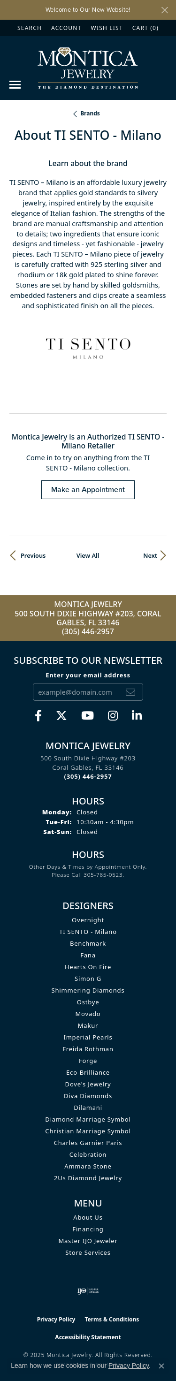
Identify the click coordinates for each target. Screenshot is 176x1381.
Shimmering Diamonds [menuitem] (88, 990)
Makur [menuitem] (88, 1025)
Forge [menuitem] (88, 1060)
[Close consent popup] (161, 1366)
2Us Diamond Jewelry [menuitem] (88, 1178)
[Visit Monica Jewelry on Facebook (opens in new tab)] (38, 715)
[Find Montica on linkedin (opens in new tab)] (136, 715)
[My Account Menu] (66, 28)
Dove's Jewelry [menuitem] (88, 1084)
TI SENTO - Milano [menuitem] (88, 931)
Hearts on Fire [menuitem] (88, 967)
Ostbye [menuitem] (88, 1002)
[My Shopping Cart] (145, 28)
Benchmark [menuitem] (88, 943)
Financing (87, 1229)
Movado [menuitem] (88, 1013)
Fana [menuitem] (88, 955)
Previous (33, 555)
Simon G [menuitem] (88, 978)
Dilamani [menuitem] (88, 1107)
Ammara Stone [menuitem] (87, 1166)
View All (88, 555)
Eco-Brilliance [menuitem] (88, 1072)
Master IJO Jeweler (87, 1241)
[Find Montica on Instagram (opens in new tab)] (112, 715)
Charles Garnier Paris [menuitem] (88, 1142)
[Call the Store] (88, 776)
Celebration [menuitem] (88, 1154)
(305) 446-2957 (88, 631)
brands (90, 113)
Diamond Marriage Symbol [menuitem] (87, 1119)
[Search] (29, 28)
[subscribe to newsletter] (130, 691)
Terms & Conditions (111, 1319)
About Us (87, 1217)
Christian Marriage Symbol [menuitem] (87, 1131)
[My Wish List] (107, 28)
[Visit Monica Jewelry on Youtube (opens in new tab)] (88, 715)
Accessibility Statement (88, 1337)
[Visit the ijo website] (88, 1291)
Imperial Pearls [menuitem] (87, 1037)
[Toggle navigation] (15, 84)
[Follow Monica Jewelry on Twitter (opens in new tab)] (61, 715)
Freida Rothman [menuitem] (88, 1049)
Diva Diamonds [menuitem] (88, 1096)
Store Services (87, 1252)
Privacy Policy (56, 1319)
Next (150, 555)
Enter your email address (88, 675)
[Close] (164, 10)
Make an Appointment (88, 489)
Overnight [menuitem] (88, 920)
